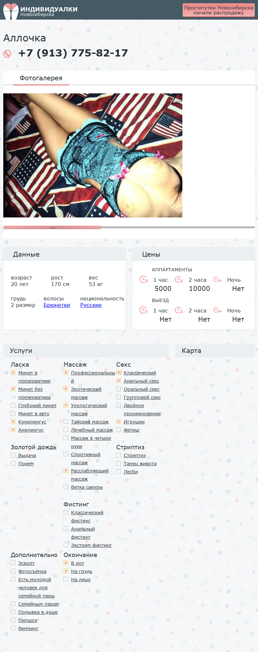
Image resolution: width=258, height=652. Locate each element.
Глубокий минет (37, 405)
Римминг (28, 628)
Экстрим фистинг (91, 545)
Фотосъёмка (32, 571)
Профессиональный (93, 377)
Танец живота (140, 463)
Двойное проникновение (142, 409)
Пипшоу (27, 620)
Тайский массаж (90, 421)
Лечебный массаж (92, 430)
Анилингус (31, 430)
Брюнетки (57, 305)
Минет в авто (33, 413)
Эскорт (26, 563)
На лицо (81, 579)
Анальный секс (141, 381)
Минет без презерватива (34, 393)
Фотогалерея (41, 78)
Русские (91, 305)
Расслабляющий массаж (90, 475)
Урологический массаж (89, 409)
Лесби (131, 471)
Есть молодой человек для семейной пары (36, 587)
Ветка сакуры (87, 487)
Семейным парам (38, 604)
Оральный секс (141, 389)
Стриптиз (135, 455)
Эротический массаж (86, 393)
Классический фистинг (87, 516)
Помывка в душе (38, 612)
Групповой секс (142, 397)
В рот (77, 563)
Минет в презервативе (34, 377)
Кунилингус (32, 421)
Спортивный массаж (86, 458)
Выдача (27, 455)
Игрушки (134, 421)
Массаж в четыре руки (91, 442)
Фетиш (131, 430)
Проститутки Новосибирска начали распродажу (218, 10)
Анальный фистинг (83, 533)
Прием (26, 463)
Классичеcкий (140, 372)
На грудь (81, 571)
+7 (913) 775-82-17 (65, 53)
